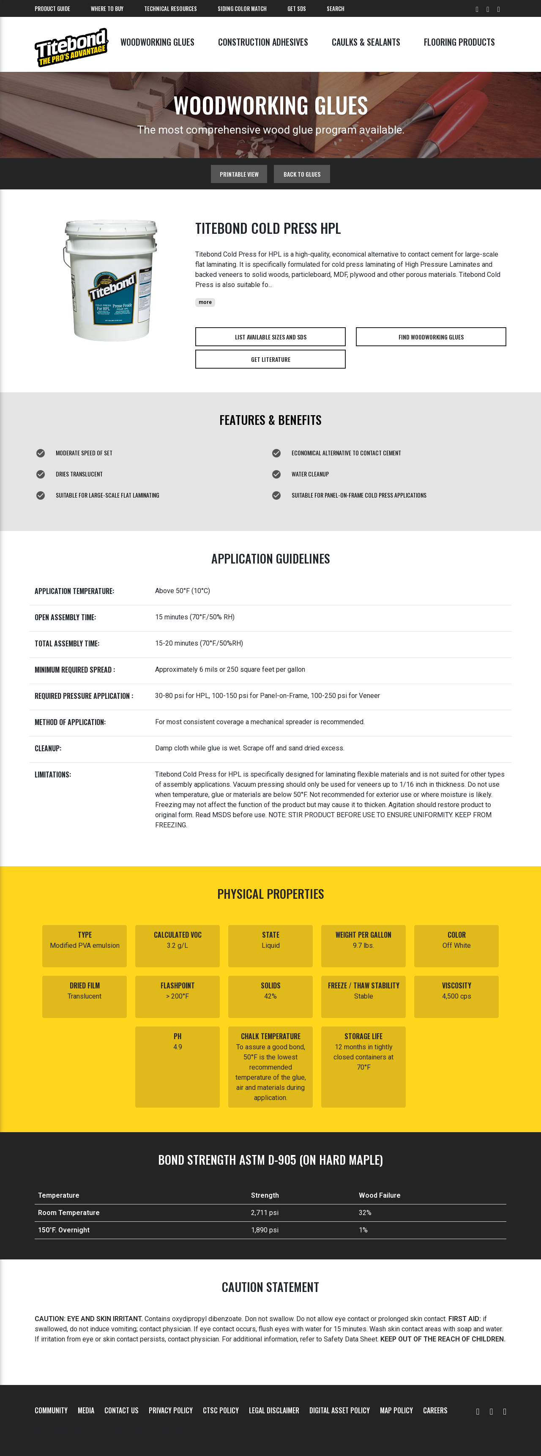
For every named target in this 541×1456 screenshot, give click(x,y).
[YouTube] (478, 1410)
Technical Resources (170, 8)
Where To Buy (107, 8)
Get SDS (296, 8)
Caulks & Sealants (366, 42)
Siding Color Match (242, 8)
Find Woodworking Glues (431, 336)
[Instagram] (504, 1410)
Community (51, 1410)
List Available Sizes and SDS (270, 336)
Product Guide (52, 8)
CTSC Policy (221, 1410)
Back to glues (302, 174)
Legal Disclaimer (274, 1410)
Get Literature (270, 359)
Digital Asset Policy (339, 1410)
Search (335, 8)
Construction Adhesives (263, 42)
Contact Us (121, 1410)
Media (86, 1410)
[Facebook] (491, 1410)
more (205, 302)
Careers (435, 1410)
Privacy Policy (171, 1410)
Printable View (239, 174)
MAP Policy (396, 1410)
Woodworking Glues (157, 42)
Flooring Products (459, 42)
